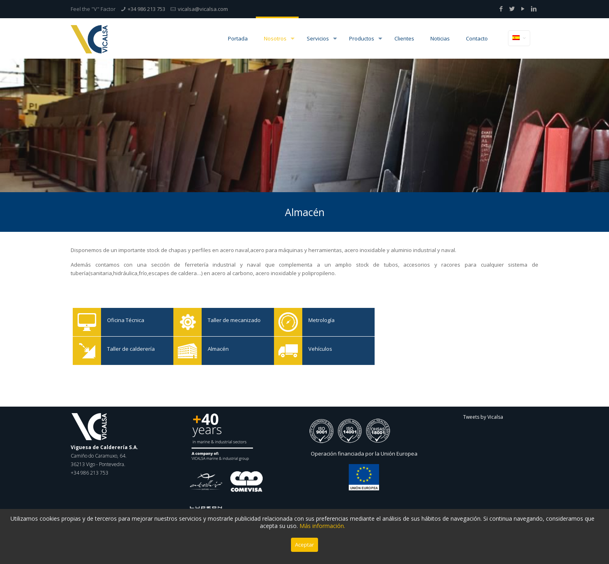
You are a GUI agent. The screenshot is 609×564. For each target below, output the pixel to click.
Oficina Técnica (87, 322)
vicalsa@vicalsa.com (203, 9)
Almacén (187, 351)
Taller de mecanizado (187, 322)
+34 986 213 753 (146, 9)
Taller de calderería (87, 351)
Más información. (322, 526)
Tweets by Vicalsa (483, 416)
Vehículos (288, 351)
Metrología (288, 322)
